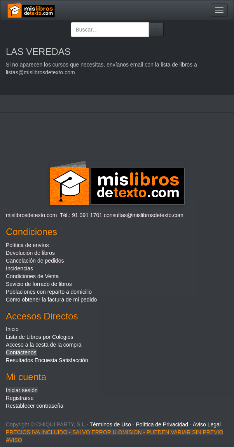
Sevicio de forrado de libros (39, 284)
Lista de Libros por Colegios (39, 337)
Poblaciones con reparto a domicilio (49, 292)
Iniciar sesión (22, 390)
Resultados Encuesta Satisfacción (47, 360)
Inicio (12, 329)
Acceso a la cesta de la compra (44, 345)
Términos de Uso (110, 424)
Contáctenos (21, 352)
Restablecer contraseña (34, 406)
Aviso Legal (207, 424)
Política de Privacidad (162, 424)
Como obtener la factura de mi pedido (51, 299)
